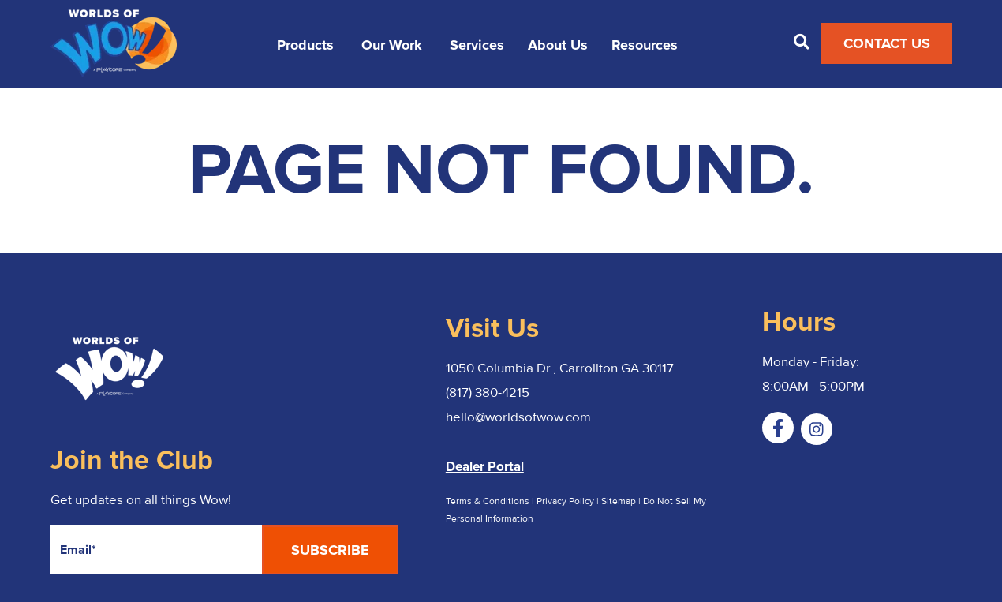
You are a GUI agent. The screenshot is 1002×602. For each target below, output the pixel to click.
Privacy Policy (565, 501)
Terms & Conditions (487, 501)
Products (305, 46)
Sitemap (619, 501)
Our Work (391, 46)
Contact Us (886, 43)
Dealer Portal (485, 466)
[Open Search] (801, 42)
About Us (558, 46)
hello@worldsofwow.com (518, 417)
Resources (644, 46)
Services (477, 46)
